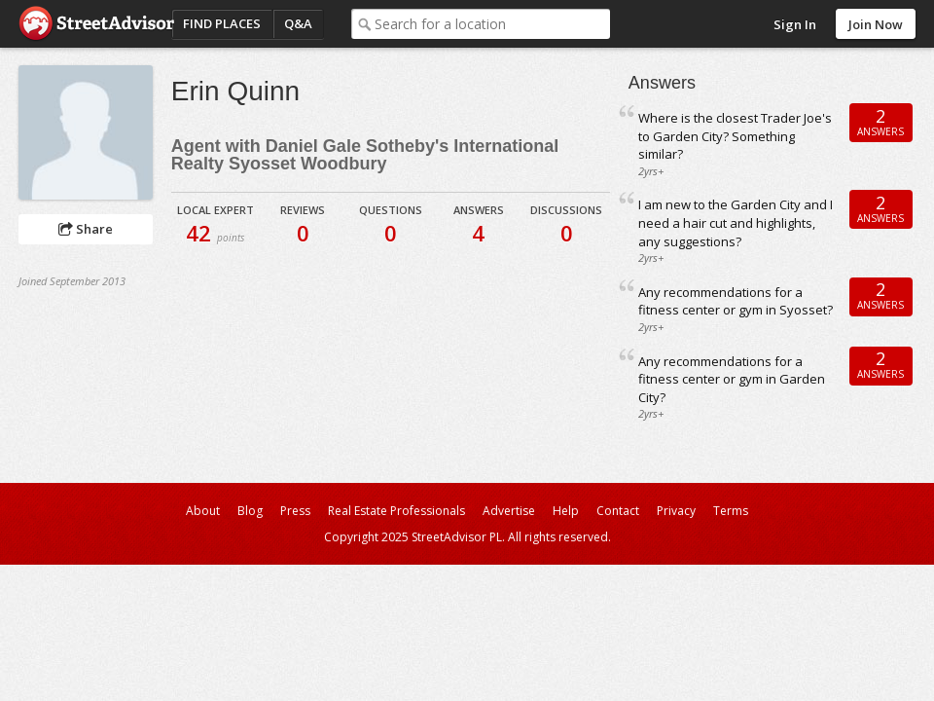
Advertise (509, 510)
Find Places (222, 23)
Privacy (676, 510)
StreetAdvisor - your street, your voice (96, 24)
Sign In (794, 24)
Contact (617, 510)
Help (566, 510)
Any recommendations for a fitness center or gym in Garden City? (731, 379)
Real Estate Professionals (396, 510)
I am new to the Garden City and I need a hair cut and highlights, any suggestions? (735, 222)
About (203, 510)
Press (295, 510)
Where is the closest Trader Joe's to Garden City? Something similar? (735, 136)
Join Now (875, 24)
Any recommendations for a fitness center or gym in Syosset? (735, 301)
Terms (730, 510)
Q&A (298, 23)
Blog (250, 510)
